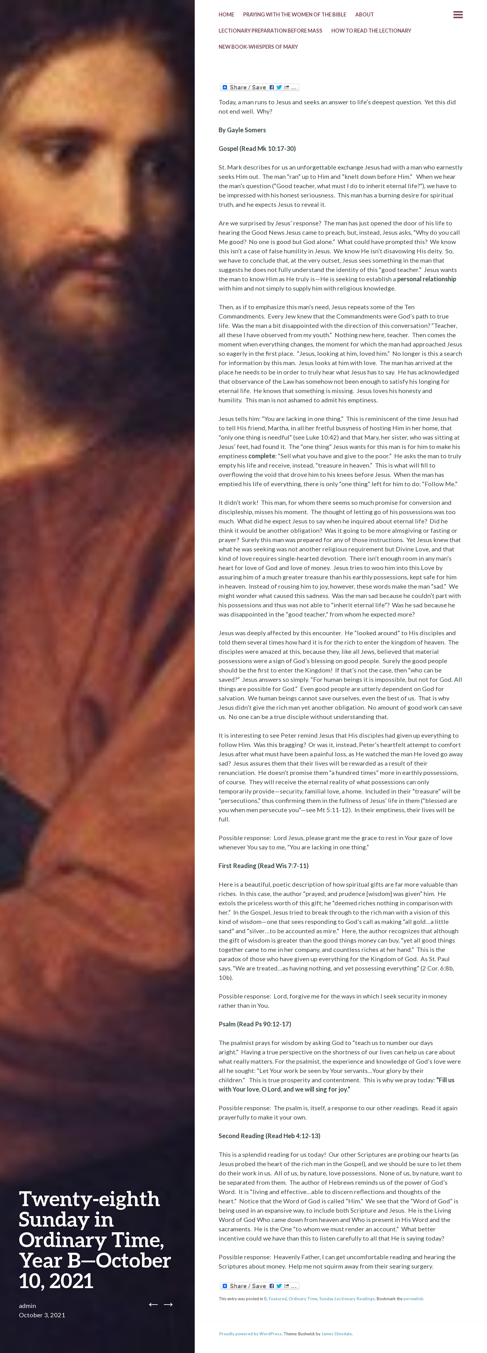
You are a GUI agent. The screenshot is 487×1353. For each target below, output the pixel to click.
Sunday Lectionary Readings (347, 1298)
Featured (278, 1298)
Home (226, 14)
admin (27, 1305)
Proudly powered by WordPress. (251, 1333)
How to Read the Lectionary (371, 31)
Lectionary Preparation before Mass (270, 31)
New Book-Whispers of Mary (258, 47)
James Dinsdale (336, 1333)
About (364, 14)
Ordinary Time (303, 1298)
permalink (413, 1298)
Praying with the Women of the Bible (294, 14)
